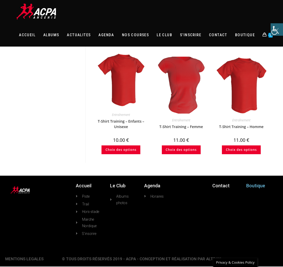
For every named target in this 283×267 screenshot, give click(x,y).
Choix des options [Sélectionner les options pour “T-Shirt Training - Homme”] (241, 149)
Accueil (83, 185)
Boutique (255, 185)
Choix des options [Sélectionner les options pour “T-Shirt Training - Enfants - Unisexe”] (120, 149)
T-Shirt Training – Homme (241, 126)
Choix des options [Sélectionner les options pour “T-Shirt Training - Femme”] (181, 149)
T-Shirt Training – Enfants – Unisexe (121, 124)
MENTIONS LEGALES (24, 259)
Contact (221, 185)
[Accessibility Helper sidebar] (277, 29)
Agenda (152, 185)
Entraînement (121, 115)
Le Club (118, 185)
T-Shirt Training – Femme (181, 126)
